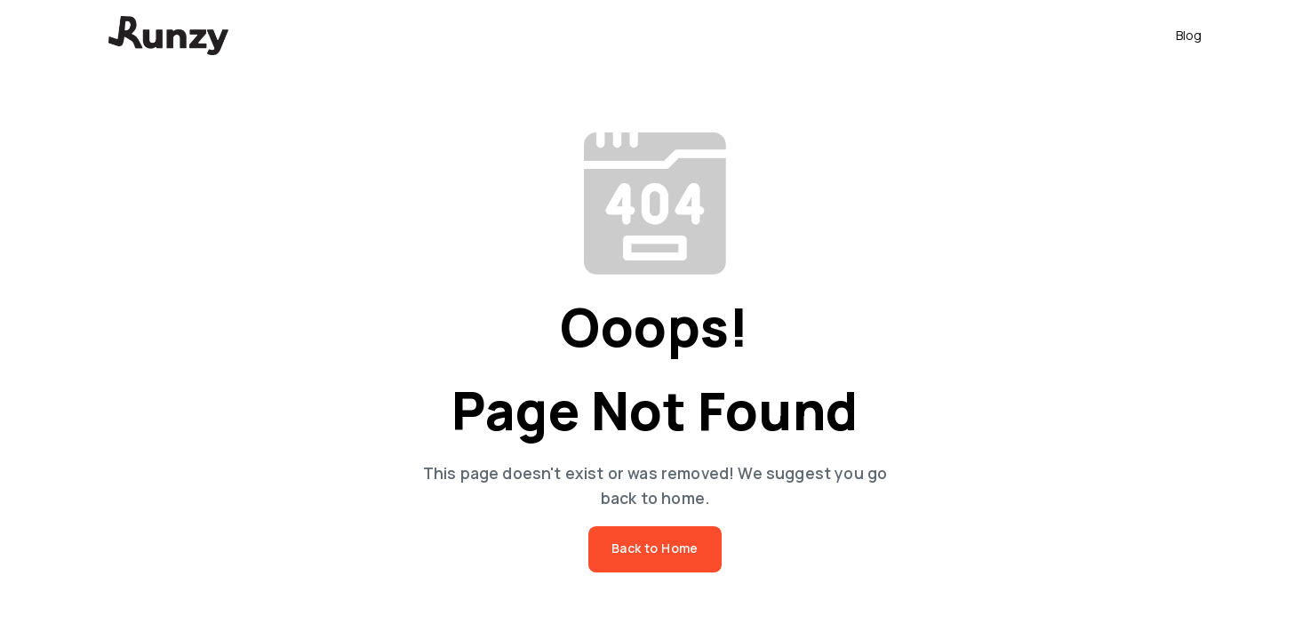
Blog (1189, 35)
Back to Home (655, 549)
